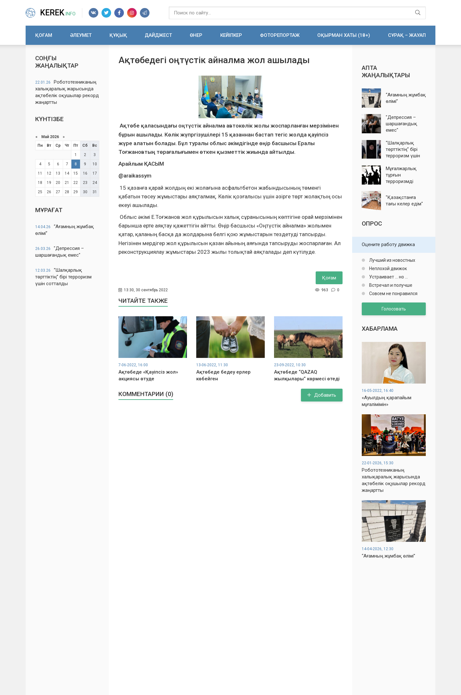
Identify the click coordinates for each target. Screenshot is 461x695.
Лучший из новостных (391, 260)
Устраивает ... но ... (388, 276)
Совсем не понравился (392, 293)
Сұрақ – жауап (407, 35)
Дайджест (158, 35)
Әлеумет (81, 35)
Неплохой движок (387, 268)
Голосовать (394, 308)
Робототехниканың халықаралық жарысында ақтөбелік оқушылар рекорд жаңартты (67, 92)
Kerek (58, 12)
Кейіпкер (231, 35)
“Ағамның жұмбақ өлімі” (64, 230)
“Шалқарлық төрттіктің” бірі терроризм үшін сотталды (63, 276)
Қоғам (43, 35)
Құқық (118, 35)
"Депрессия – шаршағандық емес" (59, 251)
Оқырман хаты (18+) (343, 35)
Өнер (196, 35)
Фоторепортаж (280, 35)
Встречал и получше (390, 285)
